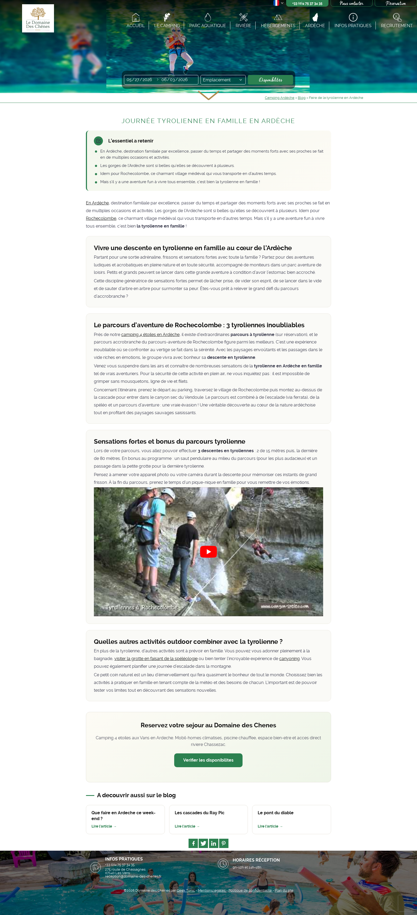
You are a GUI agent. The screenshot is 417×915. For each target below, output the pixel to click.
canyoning (289, 658)
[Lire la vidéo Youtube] (208, 551)
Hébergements (278, 25)
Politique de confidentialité (250, 890)
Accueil (136, 25)
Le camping (167, 25)
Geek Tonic (186, 890)
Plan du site (284, 890)
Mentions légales (212, 890)
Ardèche (315, 25)
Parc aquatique (207, 25)
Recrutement (397, 25)
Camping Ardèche (279, 98)
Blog (302, 98)
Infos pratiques (353, 25)
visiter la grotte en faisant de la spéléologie (156, 658)
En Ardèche (97, 202)
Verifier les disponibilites (208, 760)
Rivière (243, 25)
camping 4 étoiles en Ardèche (150, 334)
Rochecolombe (101, 218)
